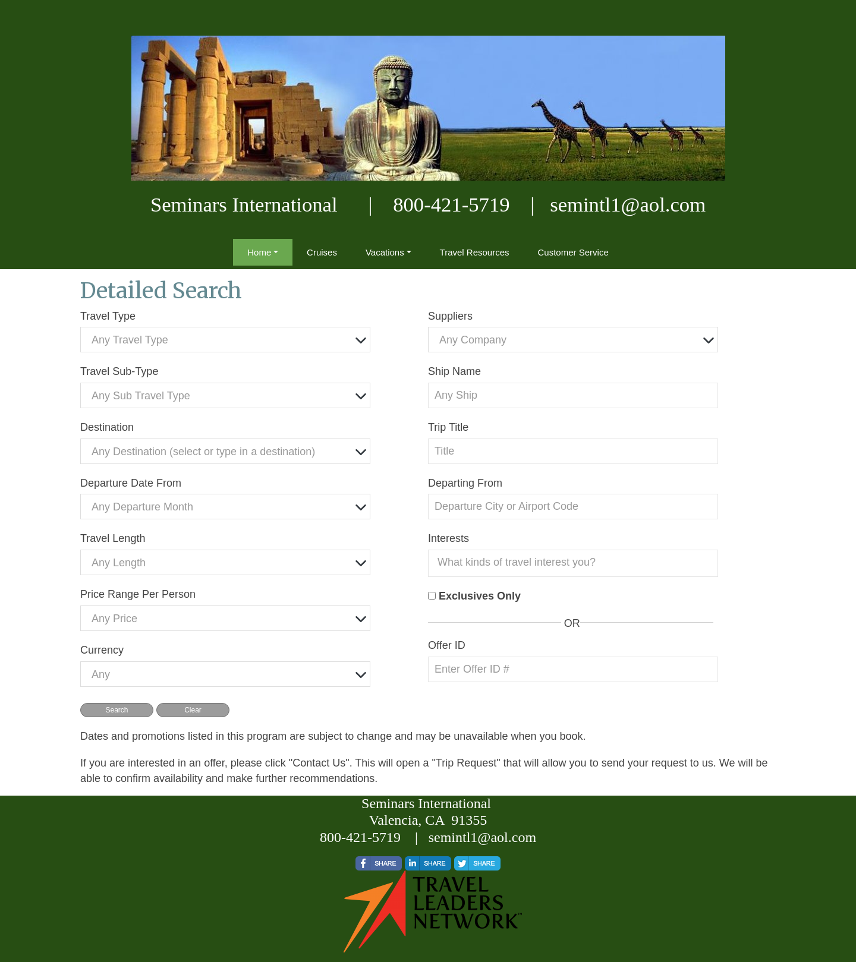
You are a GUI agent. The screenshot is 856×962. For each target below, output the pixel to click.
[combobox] (225, 339)
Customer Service (573, 252)
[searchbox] (576, 562)
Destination (107, 427)
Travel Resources (474, 252)
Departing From (465, 483)
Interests (448, 538)
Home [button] (259, 252)
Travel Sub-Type (119, 371)
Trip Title (448, 427)
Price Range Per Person (138, 594)
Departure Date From (130, 483)
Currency (102, 650)
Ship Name (454, 371)
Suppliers (450, 316)
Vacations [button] (385, 252)
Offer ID (446, 645)
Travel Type (108, 316)
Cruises (322, 252)
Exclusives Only (480, 596)
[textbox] (228, 340)
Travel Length (112, 538)
